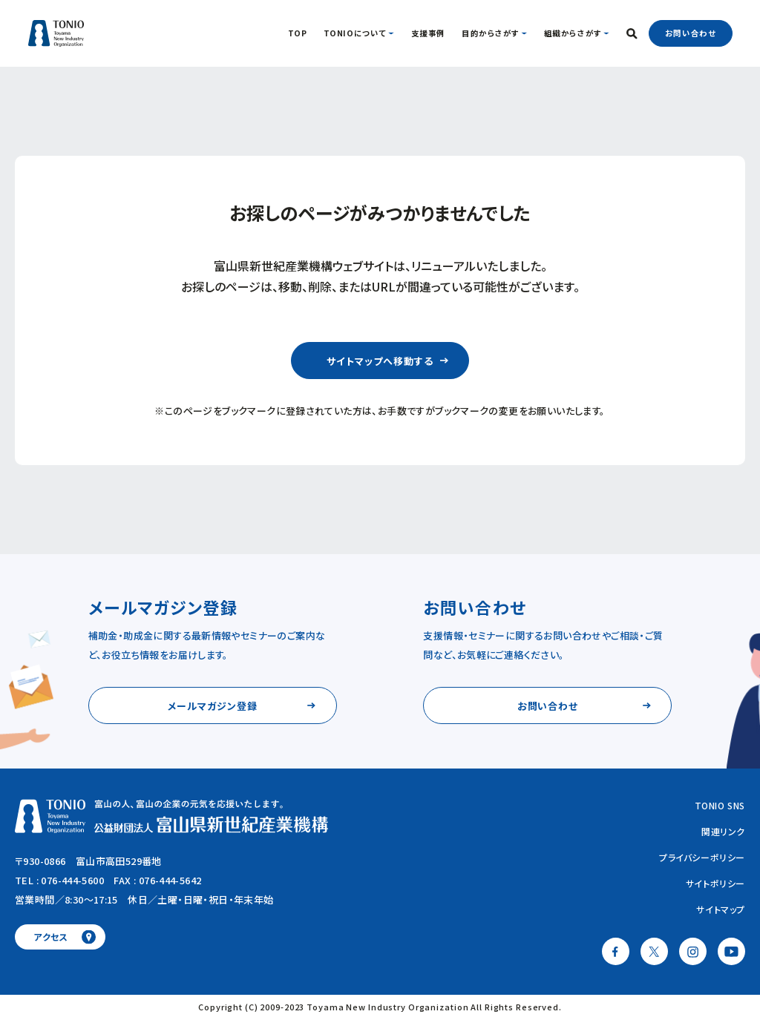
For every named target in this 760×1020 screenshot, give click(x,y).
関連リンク (723, 831)
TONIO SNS (720, 805)
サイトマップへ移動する (380, 361)
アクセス (50, 936)
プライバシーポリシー (702, 857)
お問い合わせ (690, 33)
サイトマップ (720, 909)
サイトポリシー (715, 883)
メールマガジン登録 (213, 706)
